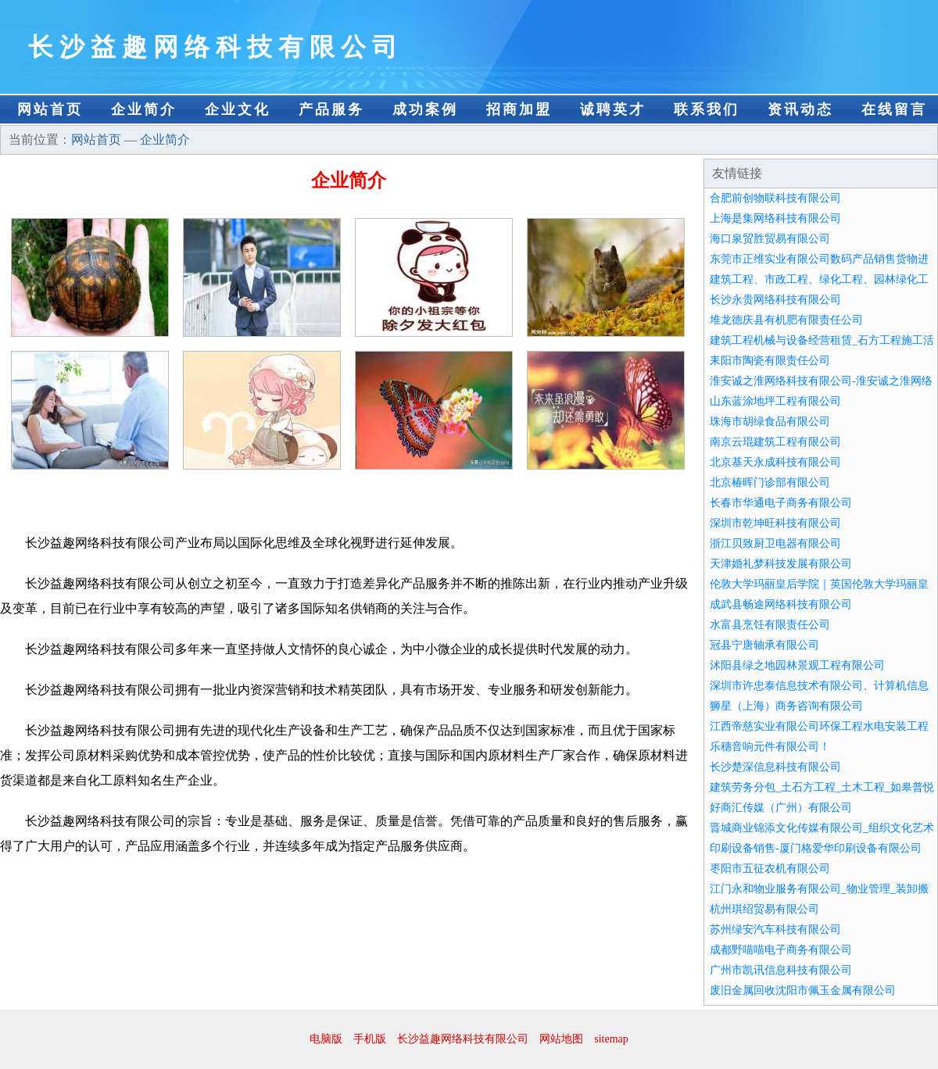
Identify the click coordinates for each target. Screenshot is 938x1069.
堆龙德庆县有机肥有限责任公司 (786, 320)
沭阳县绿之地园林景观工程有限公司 (797, 665)
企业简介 (144, 109)
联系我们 (706, 109)
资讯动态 (800, 109)
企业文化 (237, 109)
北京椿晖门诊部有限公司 (770, 482)
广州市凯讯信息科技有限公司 (781, 970)
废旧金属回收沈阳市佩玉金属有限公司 (803, 990)
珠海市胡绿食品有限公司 (770, 421)
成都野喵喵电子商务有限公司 (781, 950)
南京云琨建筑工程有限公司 (775, 442)
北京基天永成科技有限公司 (775, 462)
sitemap (611, 1039)
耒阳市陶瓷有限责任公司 (770, 360)
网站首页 (50, 109)
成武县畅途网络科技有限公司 (781, 604)
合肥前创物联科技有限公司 (775, 198)
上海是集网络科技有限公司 (775, 218)
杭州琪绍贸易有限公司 (764, 909)
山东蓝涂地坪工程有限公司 (775, 401)
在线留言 (894, 109)
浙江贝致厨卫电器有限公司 (775, 543)
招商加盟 (519, 109)
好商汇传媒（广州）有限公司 (781, 807)
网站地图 (561, 1039)
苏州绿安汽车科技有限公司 (775, 929)
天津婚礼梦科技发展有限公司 (781, 564)
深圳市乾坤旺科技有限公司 (775, 523)
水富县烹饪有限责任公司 (770, 625)
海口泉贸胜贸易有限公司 (770, 239)
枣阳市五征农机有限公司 (770, 868)
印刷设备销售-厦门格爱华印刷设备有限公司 (816, 848)
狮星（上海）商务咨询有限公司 (786, 706)
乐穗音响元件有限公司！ (770, 747)
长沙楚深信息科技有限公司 (775, 767)
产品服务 (331, 109)
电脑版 (326, 1039)
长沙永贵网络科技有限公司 (775, 300)
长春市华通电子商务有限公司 (781, 503)
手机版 (369, 1039)
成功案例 (425, 109)
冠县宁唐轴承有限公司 (764, 645)
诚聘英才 (613, 109)
